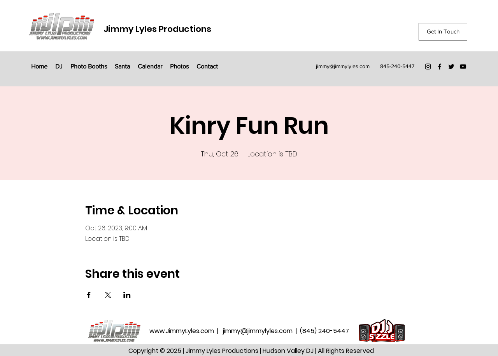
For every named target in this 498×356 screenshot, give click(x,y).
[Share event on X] (108, 295)
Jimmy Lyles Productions (157, 29)
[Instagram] (428, 66)
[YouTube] (463, 66)
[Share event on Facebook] (89, 295)
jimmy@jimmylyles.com (343, 66)
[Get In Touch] (443, 31)
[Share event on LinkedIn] (127, 295)
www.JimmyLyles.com (182, 330)
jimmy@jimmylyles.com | (261, 330)
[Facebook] (440, 66)
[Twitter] (451, 66)
